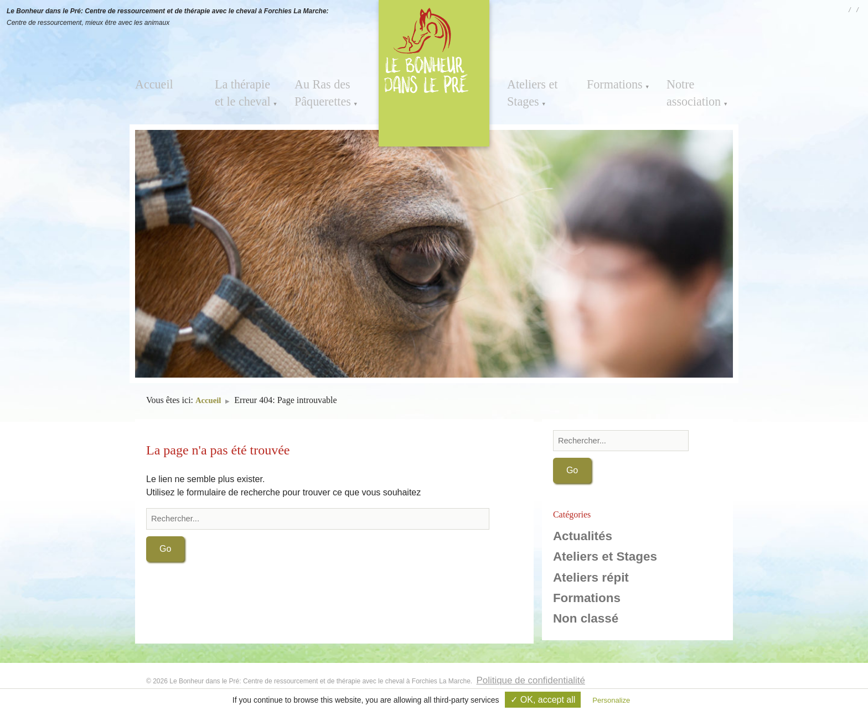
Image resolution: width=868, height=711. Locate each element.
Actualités (582, 537)
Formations (609, 82)
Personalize (611, 700)
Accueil (150, 82)
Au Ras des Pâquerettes (317, 89)
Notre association (688, 89)
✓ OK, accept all (542, 699)
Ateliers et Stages (527, 89)
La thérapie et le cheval (247, 89)
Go (165, 550)
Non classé (585, 619)
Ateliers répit (591, 578)
